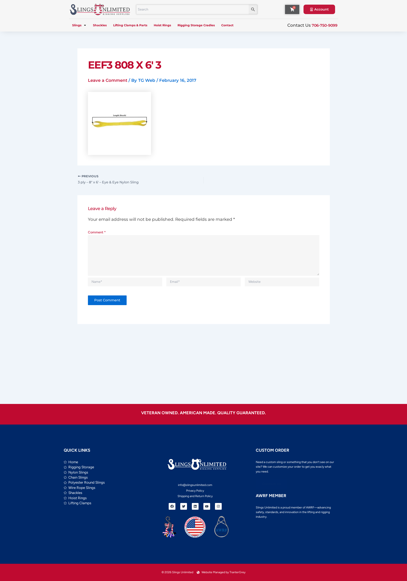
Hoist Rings (162, 25)
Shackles (100, 25)
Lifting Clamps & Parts (130, 25)
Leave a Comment (107, 80)
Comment (97, 232)
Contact (227, 25)
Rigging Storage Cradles (196, 25)
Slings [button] (79, 25)
